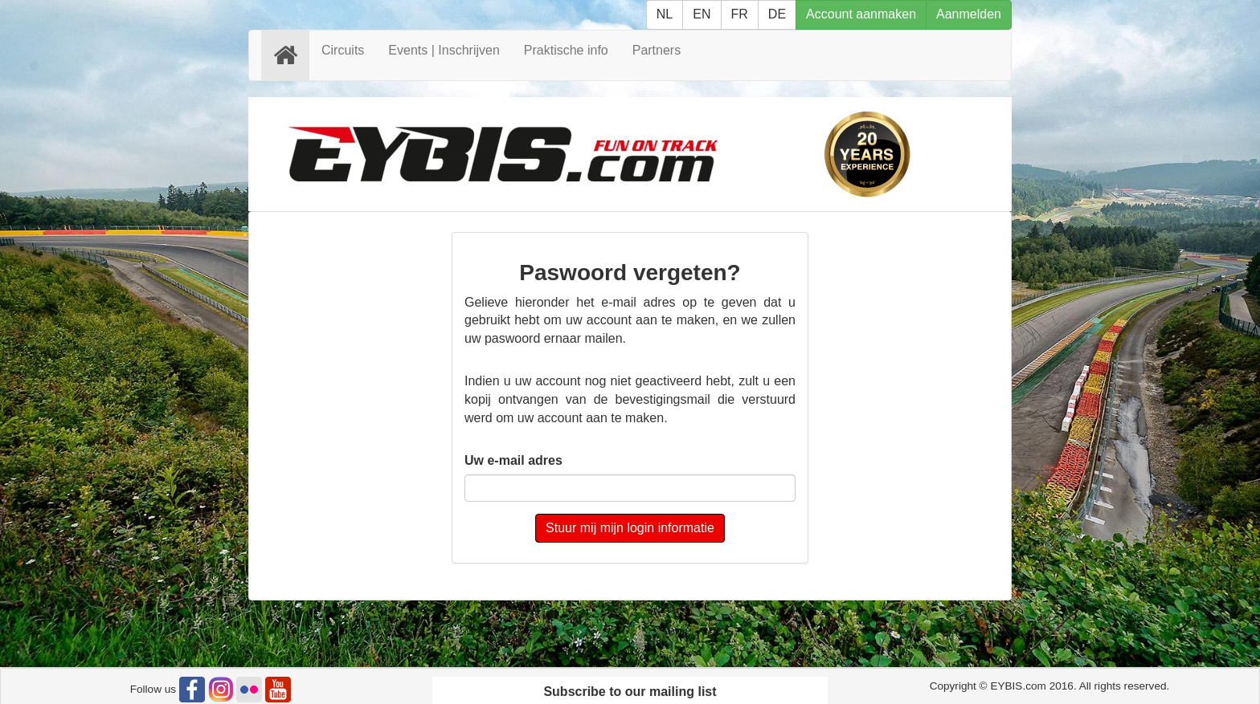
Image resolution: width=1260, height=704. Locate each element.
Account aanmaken (861, 14)
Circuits (342, 50)
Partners (656, 50)
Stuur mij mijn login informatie (630, 528)
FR (739, 14)
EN (701, 14)
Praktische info (566, 50)
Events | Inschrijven (443, 50)
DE (777, 14)
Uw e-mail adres (513, 460)
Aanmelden (968, 14)
